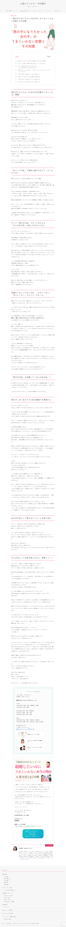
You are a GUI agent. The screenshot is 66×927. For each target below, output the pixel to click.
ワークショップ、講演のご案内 (9, 917)
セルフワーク (6, 907)
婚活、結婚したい (7, 879)
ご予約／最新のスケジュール (12, 10)
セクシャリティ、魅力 (7, 888)
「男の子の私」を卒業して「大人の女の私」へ (29, 74)
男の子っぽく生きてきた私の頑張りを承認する (29, 76)
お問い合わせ (57, 10)
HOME (3, 923)
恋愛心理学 (14, 15)
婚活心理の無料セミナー (26, 10)
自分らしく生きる (7, 900)
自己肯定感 (4, 905)
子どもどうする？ (7, 898)
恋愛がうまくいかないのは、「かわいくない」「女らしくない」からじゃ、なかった (34, 70)
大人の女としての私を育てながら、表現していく (29, 81)
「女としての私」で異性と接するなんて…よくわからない (31, 63)
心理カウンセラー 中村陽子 (33, 3)
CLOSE (48, 56)
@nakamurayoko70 (25, 859)
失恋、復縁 (6, 881)
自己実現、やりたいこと (7, 893)
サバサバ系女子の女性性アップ (10, 890)
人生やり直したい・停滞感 (9, 902)
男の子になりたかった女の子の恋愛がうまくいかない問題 (31, 61)
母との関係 (6, 885)
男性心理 (5, 883)
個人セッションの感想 (7, 910)
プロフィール (49, 10)
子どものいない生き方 (8, 896)
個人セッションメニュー (38, 10)
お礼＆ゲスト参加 (7, 919)
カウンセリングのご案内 (7, 914)
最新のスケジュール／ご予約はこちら (25, 729)
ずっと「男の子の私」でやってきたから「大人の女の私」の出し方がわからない (27, 66)
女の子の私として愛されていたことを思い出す (29, 79)
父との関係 (6, 877)
